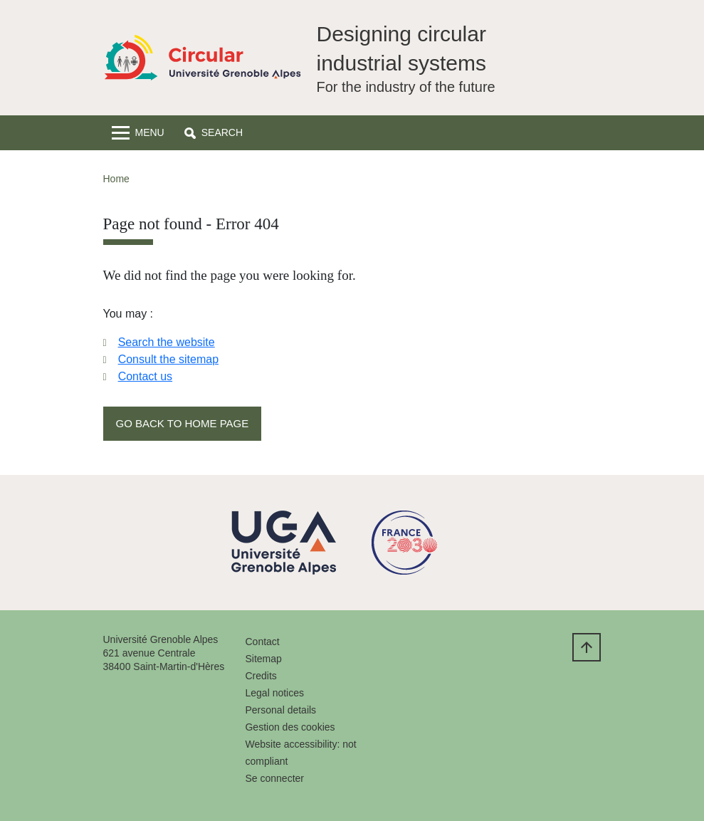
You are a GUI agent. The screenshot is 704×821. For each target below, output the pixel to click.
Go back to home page (182, 423)
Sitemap (263, 658)
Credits (260, 675)
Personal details (280, 710)
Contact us (145, 376)
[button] (213, 132)
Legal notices (274, 693)
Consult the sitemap (168, 359)
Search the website (166, 342)
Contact (262, 641)
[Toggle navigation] (138, 132)
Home (116, 178)
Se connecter (274, 778)
